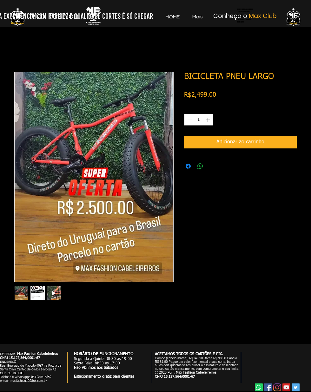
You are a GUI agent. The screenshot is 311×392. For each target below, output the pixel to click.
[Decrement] (189, 119)
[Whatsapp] (259, 387)
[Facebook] (268, 387)
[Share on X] (212, 166)
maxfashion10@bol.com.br (28, 380)
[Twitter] (296, 387)
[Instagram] (277, 387)
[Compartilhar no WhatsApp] (200, 166)
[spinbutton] (198, 119)
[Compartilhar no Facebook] (188, 166)
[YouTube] (286, 387)
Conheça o (231, 16)
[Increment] (208, 119)
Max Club (263, 16)
